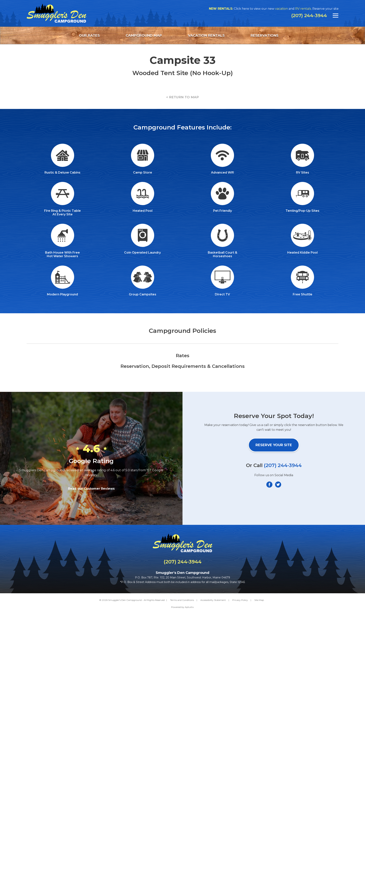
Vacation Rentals (206, 35)
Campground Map (144, 35)
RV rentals (305, 8)
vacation (283, 8)
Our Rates (89, 35)
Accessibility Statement (213, 600)
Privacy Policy (240, 600)
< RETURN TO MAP (182, 97)
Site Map (259, 600)
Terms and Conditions (182, 600)
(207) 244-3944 (309, 15)
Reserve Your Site (274, 445)
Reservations (265, 35)
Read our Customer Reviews (91, 488)
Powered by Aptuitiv (182, 607)
